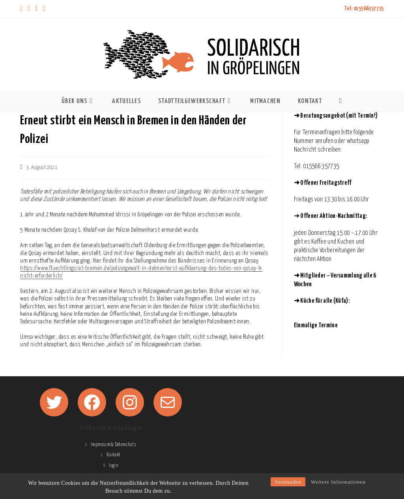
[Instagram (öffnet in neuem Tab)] (36, 9)
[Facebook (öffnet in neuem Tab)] (29, 9)
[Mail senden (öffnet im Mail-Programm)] (44, 9)
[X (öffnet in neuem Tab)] (22, 9)
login (113, 465)
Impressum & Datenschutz (113, 444)
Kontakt (113, 455)
